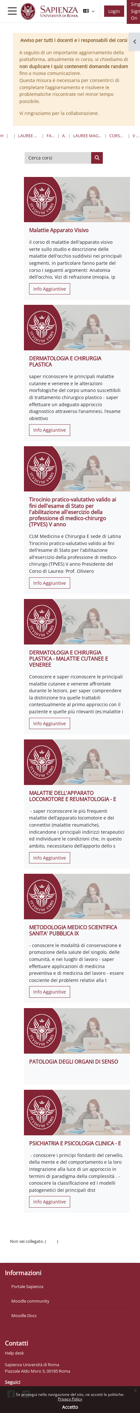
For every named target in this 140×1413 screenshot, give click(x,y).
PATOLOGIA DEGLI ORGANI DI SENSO (73, 1061)
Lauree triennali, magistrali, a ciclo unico (28, 136)
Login (114, 11)
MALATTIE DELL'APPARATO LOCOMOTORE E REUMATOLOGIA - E (72, 796)
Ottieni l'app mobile (29, 1254)
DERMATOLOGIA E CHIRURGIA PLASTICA (65, 361)
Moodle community (30, 1301)
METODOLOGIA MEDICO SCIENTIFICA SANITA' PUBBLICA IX (73, 930)
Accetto (70, 1407)
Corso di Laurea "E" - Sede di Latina (117, 136)
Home (2, 136)
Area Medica (63, 136)
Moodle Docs (24, 1315)
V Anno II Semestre (136, 136)
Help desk (14, 1353)
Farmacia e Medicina (51, 136)
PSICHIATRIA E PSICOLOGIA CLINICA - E (75, 1143)
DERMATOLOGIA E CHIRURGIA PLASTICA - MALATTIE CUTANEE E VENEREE (68, 658)
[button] (89, 11)
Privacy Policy (70, 1399)
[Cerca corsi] (58, 158)
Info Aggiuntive (49, 289)
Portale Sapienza (27, 1286)
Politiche (18, 1248)
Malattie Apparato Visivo (59, 230)
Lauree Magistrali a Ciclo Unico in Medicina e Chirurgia (87, 136)
